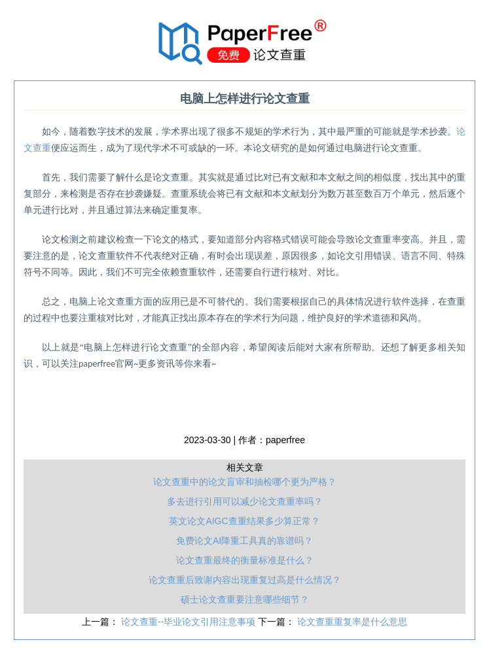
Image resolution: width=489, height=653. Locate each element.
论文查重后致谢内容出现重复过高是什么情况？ (245, 580)
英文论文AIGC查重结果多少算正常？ (244, 521)
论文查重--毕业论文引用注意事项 (189, 621)
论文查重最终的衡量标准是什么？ (245, 560)
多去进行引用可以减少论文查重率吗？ (245, 501)
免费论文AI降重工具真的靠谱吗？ (244, 540)
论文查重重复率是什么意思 (352, 621)
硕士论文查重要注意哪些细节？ (245, 599)
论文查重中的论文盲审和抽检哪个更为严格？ (244, 482)
